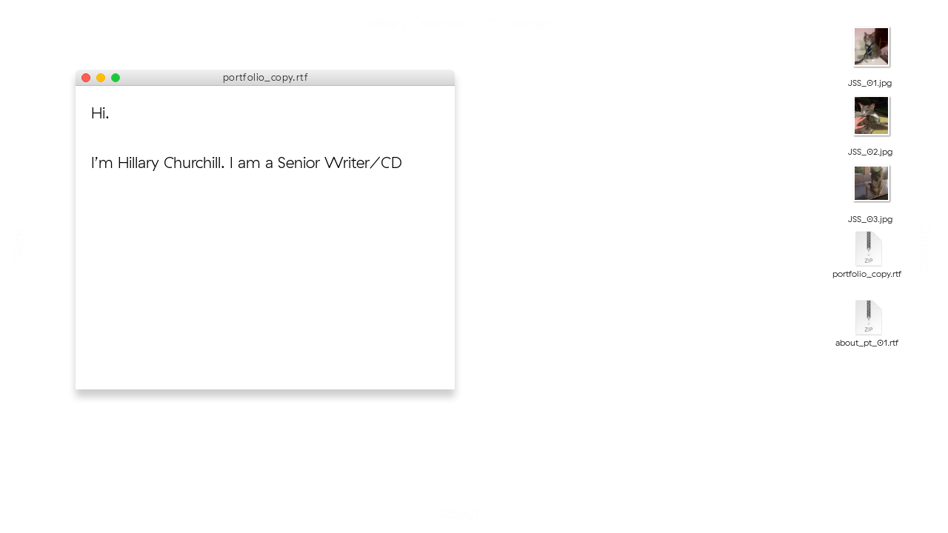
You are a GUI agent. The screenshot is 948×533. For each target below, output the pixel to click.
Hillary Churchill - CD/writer (473, 23)
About (474, 513)
